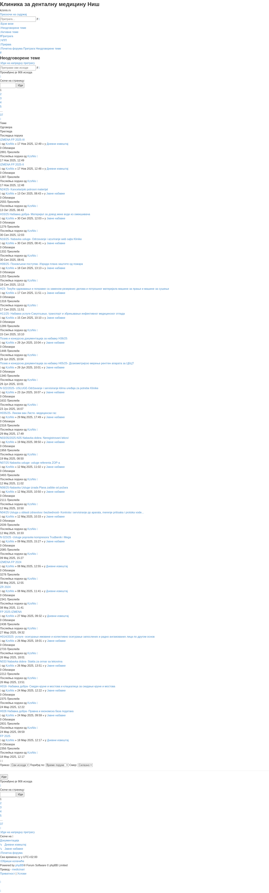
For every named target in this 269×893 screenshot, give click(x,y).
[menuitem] (13, 27)
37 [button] (1, 114)
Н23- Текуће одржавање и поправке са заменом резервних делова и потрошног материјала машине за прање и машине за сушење (84, 288)
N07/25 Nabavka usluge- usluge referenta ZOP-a (30, 462)
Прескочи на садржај (13, 14)
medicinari (18, 869)
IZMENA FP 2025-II (12, 164)
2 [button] (1, 94)
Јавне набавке (55, 193)
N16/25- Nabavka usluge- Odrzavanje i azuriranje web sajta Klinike (41, 239)
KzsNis (10, 143)
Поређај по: (49, 765)
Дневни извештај (57, 143)
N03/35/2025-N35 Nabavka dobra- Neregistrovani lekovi (34, 437)
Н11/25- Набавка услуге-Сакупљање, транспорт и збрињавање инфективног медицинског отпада (62, 313)
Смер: (81, 765)
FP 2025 (5, 736)
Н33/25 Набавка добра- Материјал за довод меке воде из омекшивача (45, 214)
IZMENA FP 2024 (10, 562)
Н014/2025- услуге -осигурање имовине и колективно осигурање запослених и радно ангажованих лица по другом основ (77, 636)
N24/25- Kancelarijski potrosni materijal (24, 189)
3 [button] (1, 98)
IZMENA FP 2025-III (12, 139)
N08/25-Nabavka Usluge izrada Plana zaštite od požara (34, 487)
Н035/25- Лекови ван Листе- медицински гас (28, 413)
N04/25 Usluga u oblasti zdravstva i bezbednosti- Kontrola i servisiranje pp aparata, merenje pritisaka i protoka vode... (72, 512)
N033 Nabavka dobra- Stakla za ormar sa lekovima (31, 661)
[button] (0, 76)
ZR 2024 (5, 586)
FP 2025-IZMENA (11, 611)
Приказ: (14, 765)
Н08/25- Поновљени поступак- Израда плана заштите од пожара (41, 263)
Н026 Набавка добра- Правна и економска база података (36, 711)
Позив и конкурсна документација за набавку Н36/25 (33, 338)
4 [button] (1, 102)
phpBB (19, 865)
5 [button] (1, 106)
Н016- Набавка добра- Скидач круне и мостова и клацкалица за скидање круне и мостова (57, 686)
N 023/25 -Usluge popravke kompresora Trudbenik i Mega (35, 537)
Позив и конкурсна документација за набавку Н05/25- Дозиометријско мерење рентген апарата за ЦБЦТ (67, 363)
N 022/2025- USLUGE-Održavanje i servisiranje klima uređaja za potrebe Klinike (49, 388)
